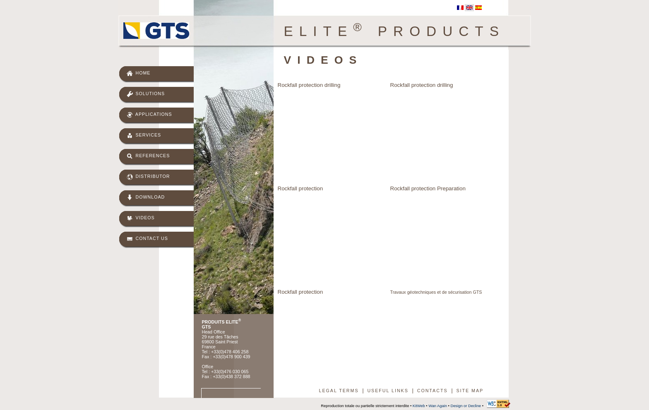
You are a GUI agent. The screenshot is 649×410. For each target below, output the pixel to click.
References (148, 156)
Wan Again (437, 406)
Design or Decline (465, 406)
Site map (469, 390)
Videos (141, 218)
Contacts (432, 390)
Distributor (148, 177)
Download (146, 197)
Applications (149, 115)
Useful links (387, 390)
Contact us (147, 239)
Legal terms (339, 390)
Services (144, 135)
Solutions (146, 94)
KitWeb (419, 406)
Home (139, 73)
